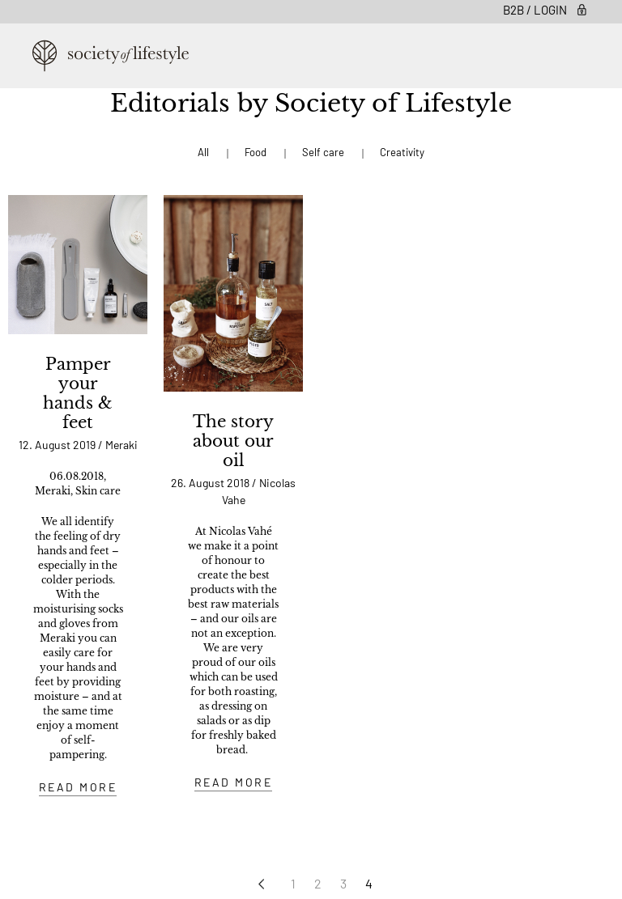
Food (255, 152)
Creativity (402, 152)
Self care (323, 152)
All (203, 152)
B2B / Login (546, 9)
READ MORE (78, 787)
